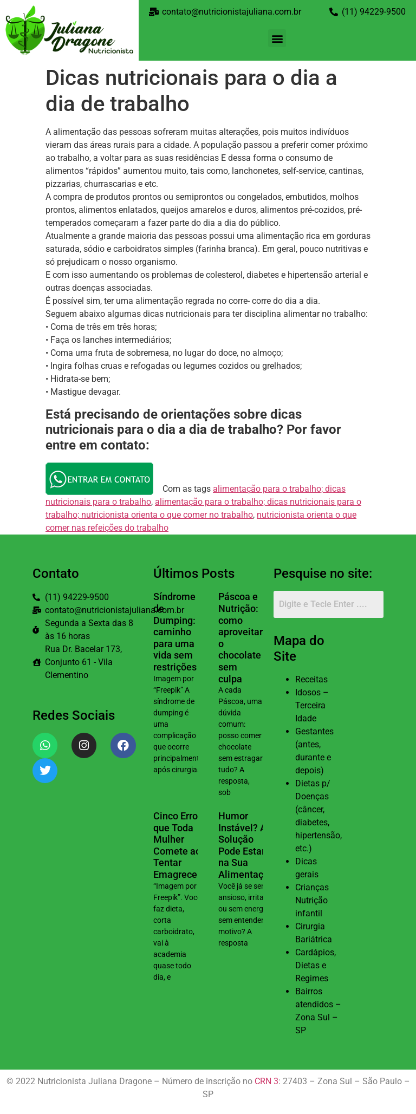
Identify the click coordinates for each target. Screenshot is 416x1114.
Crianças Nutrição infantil (312, 900)
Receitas (311, 679)
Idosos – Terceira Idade (312, 705)
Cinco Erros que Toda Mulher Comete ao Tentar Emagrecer (178, 845)
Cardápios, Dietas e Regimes (315, 965)
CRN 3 (266, 1081)
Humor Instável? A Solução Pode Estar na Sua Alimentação (246, 845)
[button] (277, 38)
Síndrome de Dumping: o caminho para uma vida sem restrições (178, 632)
